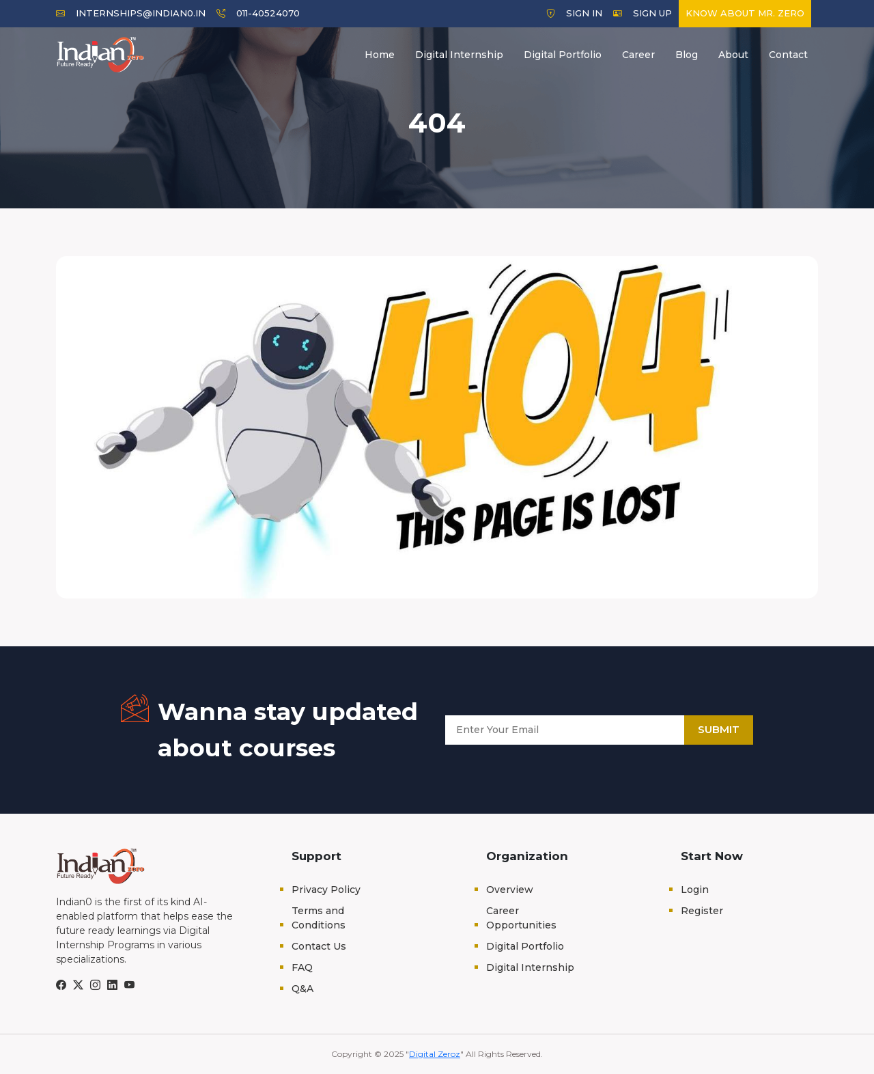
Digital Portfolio (563, 55)
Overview (509, 889)
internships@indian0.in (131, 13)
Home (380, 55)
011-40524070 (258, 13)
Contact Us (319, 946)
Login (695, 889)
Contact (788, 55)
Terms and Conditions (319, 918)
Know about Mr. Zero (745, 13)
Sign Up (642, 13)
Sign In (574, 13)
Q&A (302, 988)
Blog (686, 55)
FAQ (302, 967)
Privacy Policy (326, 889)
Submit (718, 729)
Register (702, 911)
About (733, 55)
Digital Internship (459, 55)
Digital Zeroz (434, 1054)
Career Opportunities (521, 918)
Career (638, 55)
